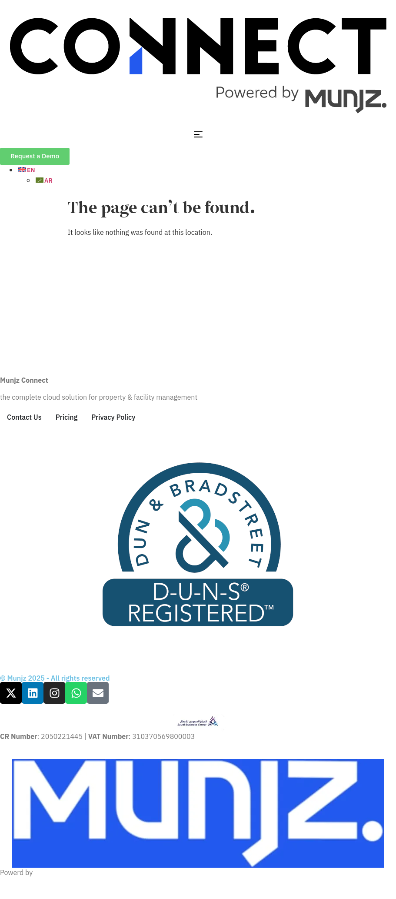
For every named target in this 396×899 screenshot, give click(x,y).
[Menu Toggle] (198, 134)
